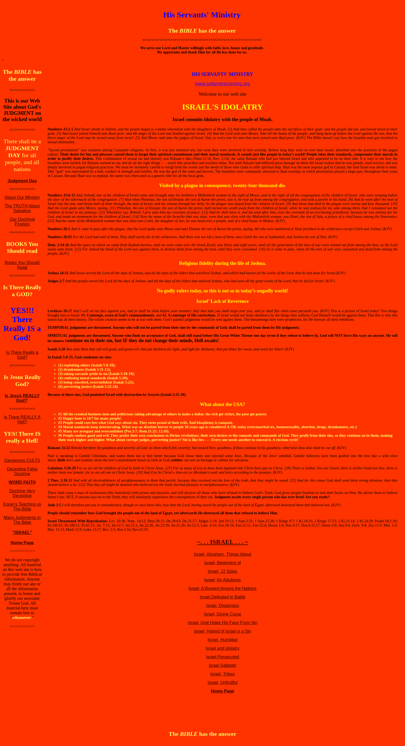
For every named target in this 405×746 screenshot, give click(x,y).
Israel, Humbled (222, 639)
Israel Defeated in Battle (223, 597)
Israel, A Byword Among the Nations (222, 588)
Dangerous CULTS (22, 460)
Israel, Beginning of (222, 563)
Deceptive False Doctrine (22, 471)
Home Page (22, 542)
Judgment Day (22, 181)
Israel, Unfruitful (222, 682)
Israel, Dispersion (222, 605)
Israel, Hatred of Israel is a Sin (222, 631)
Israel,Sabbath (222, 665)
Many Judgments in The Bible (22, 520)
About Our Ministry (22, 197)
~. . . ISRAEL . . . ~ (222, 541)
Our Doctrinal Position (22, 221)
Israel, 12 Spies (222, 571)
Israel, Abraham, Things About (222, 554)
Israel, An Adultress (222, 580)
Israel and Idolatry (222, 648)
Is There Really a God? (22, 355)
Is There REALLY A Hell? (22, 419)
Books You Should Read (22, 265)
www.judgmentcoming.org (222, 83)
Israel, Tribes (222, 674)
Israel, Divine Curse (222, 614)
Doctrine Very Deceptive (22, 493)
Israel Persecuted (222, 657)
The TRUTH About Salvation (22, 208)
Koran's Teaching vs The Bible (22, 506)
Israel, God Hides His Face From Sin (223, 622)
